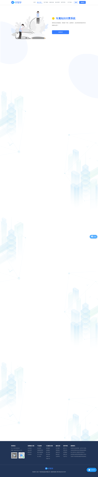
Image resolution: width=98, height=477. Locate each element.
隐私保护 (58, 454)
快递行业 (48, 458)
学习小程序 (39, 454)
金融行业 (48, 456)
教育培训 (30, 452)
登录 (76, 2)
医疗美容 (48, 452)
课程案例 (58, 450)
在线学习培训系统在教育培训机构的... (79, 456)
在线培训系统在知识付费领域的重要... (79, 450)
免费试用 (82, 2)
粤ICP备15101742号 (61, 471)
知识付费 (30, 450)
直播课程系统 (40, 450)
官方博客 (58, 448)
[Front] (16, 2)
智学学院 (63, 2)
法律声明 (58, 456)
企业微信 (30, 454)
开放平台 (65, 456)
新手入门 (65, 448)
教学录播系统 (40, 452)
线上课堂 (39, 456)
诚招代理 (58, 452)
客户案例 (46, 2)
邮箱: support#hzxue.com (16, 450)
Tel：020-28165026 (15, 448)
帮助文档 (65, 450)
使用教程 (65, 452)
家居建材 (48, 448)
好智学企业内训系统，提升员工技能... (79, 448)
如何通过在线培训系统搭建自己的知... (79, 454)
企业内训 (30, 448)
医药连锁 (48, 454)
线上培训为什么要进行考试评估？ (78, 452)
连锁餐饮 (48, 450)
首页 (34, 2)
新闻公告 (65, 454)
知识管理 (39, 448)
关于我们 (70, 2)
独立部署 (57, 2)
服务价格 (51, 2)
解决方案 (39, 2)
